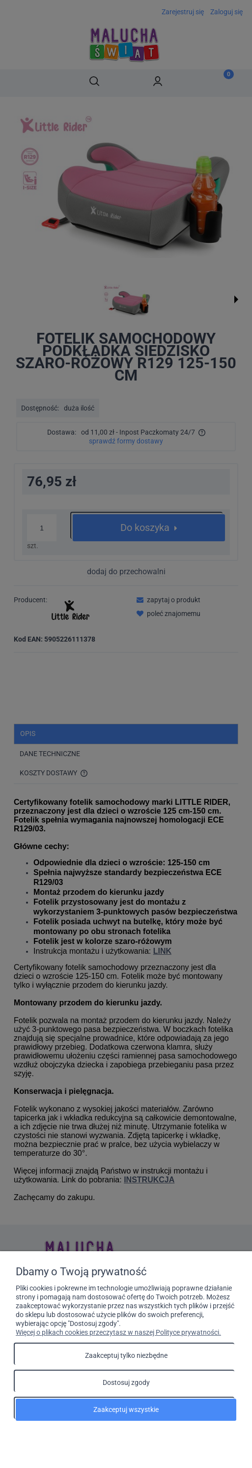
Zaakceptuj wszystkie (126, 1409)
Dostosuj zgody (126, 1382)
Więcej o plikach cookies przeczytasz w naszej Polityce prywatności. (118, 1332)
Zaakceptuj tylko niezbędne (126, 1355)
